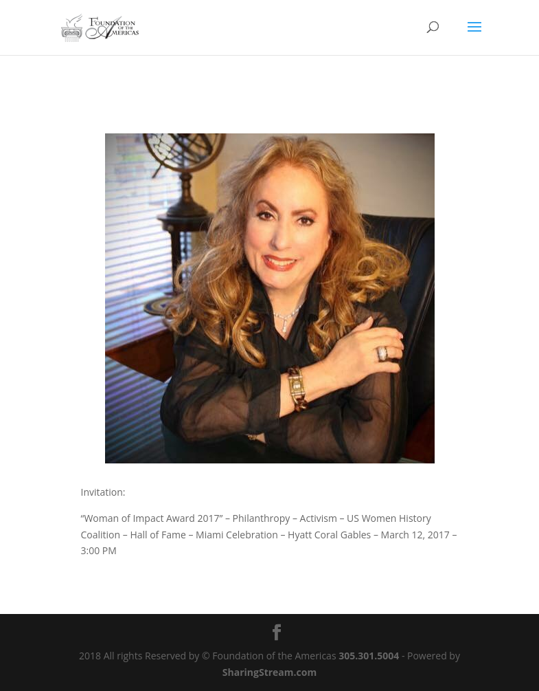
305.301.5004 (369, 655)
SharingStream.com (269, 672)
